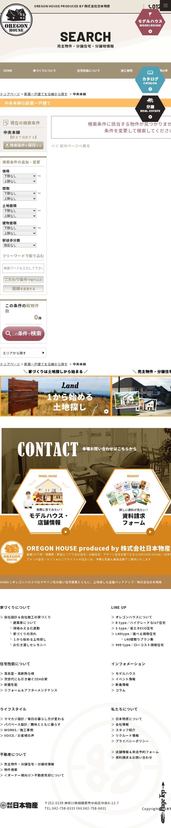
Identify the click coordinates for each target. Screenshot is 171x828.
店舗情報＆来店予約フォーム (137, 752)
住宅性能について (88, 70)
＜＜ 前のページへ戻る (70, 145)
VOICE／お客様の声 (19, 735)
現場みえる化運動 (26, 628)
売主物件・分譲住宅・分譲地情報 (29, 764)
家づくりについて (44, 70)
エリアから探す (14, 353)
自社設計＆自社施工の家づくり (27, 617)
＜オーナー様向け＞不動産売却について (34, 775)
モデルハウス (126, 673)
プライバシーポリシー (132, 741)
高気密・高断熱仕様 (19, 673)
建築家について (25, 622)
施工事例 (126, 70)
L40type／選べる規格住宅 (136, 633)
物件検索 (11, 769)
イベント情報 (126, 679)
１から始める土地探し (30, 639)
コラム (121, 690)
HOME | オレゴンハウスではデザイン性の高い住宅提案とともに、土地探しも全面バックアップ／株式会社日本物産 (81, 582)
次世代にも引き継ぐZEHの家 (26, 679)
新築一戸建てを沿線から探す (46, 94)
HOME (7, 70)
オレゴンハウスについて (134, 617)
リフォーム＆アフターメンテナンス (30, 690)
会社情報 (122, 724)
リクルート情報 (127, 735)
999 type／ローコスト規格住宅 (140, 645)
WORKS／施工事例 (18, 730)
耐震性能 (11, 684)
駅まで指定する (23, 137)
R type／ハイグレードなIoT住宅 (141, 622)
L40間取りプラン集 (139, 639)
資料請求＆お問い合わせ (134, 757)
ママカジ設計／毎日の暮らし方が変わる (34, 719)
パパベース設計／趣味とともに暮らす (32, 724)
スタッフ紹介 (126, 730)
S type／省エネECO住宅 (134, 628)
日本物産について (129, 719)
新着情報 (122, 684)
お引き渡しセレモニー (30, 645)
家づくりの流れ (25, 633)
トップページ (10, 94)
